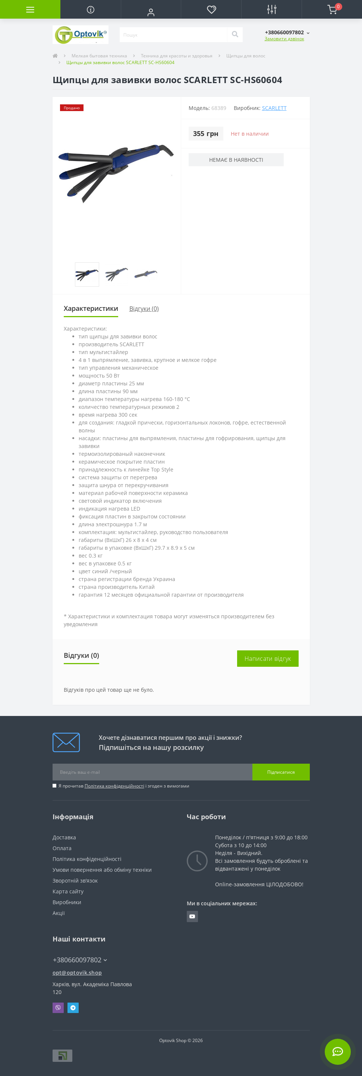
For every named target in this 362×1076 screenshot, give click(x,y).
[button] (151, 12)
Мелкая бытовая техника (99, 56)
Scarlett (274, 107)
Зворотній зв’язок (75, 880)
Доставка (64, 837)
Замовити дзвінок (284, 38)
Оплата (62, 848)
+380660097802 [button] (80, 960)
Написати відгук (268, 658)
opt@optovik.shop (77, 972)
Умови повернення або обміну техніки (102, 869)
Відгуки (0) (144, 309)
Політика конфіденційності (114, 786)
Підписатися (281, 772)
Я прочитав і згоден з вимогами (124, 786)
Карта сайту (68, 891)
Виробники (67, 902)
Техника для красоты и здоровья (177, 56)
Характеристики (91, 308)
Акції (59, 912)
